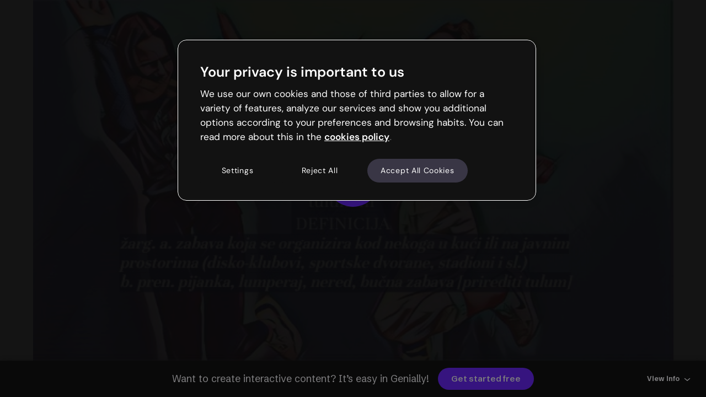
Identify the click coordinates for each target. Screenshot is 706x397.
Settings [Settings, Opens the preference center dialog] (238, 170)
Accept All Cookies (417, 170)
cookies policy (356, 137)
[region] (357, 120)
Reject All (320, 170)
